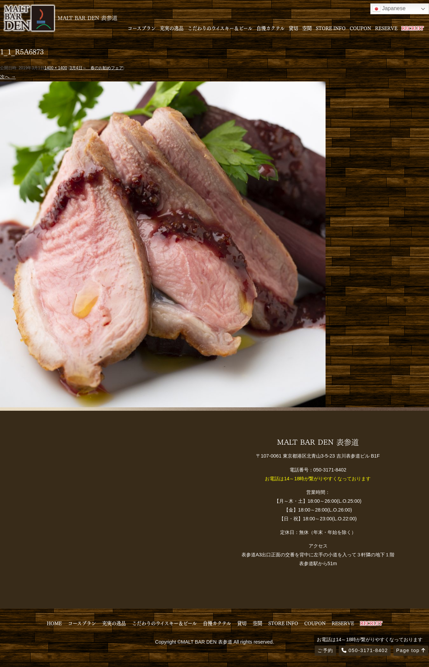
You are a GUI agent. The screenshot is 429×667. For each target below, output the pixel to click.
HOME (54, 623)
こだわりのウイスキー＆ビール (220, 28)
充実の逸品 (171, 28)
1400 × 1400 (55, 68)
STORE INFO (331, 28)
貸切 (293, 28)
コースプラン (142, 28)
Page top (411, 650)
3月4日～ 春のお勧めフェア (96, 68)
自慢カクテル (270, 28)
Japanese (389, 9)
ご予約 (325, 650)
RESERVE (386, 28)
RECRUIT (413, 28)
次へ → (8, 76)
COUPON (360, 28)
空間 (307, 28)
